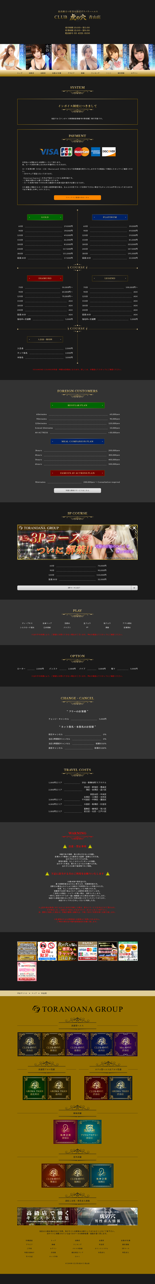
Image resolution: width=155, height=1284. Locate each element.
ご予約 (29, 1248)
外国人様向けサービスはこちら (77, 490)
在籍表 (101, 1240)
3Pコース (126, 1248)
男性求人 (125, 1252)
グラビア (29, 1244)
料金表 (101, 1244)
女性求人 (101, 1252)
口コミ (77, 1256)
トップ (53, 1240)
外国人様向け (29, 1252)
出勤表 (77, 1240)
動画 (53, 1244)
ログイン (53, 1248)
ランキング (77, 1244)
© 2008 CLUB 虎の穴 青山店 (77, 1263)
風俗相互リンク (77, 1252)
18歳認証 (29, 1240)
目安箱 (53, 1252)
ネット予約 (53, 1256)
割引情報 (125, 1244)
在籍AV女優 (126, 1240)
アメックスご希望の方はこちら (77, 198)
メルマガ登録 (77, 1248)
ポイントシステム (101, 1248)
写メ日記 (29, 1256)
